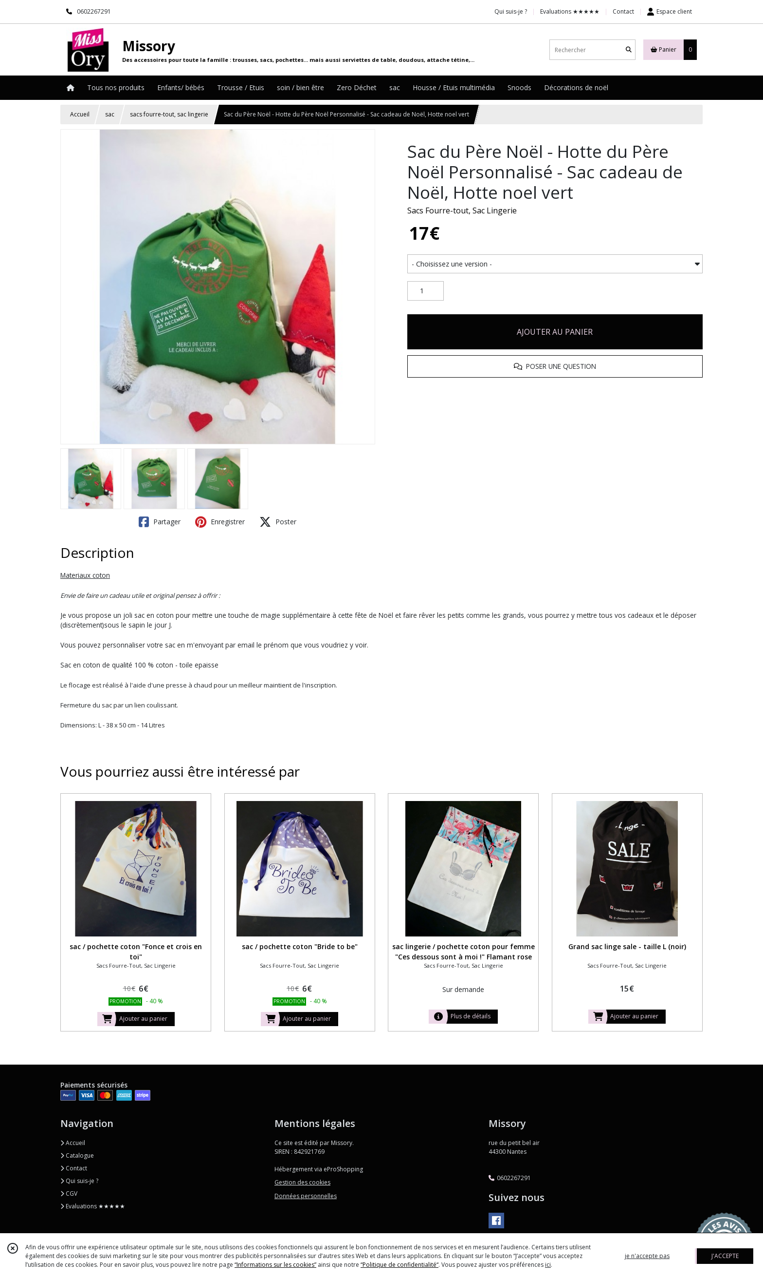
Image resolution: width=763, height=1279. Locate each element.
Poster (277, 522)
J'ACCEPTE (725, 1256)
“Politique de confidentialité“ (399, 1264)
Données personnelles (305, 1196)
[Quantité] (425, 291)
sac (109, 114)
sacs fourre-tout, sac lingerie (169, 114)
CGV (68, 1193)
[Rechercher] (628, 49)
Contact (623, 11)
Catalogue (77, 1155)
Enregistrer (220, 522)
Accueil (80, 114)
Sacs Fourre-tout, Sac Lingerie (462, 210)
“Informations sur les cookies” (275, 1264)
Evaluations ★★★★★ (92, 1206)
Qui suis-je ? (79, 1181)
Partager (160, 522)
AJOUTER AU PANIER (555, 331)
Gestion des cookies (302, 1182)
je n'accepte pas (647, 1256)
